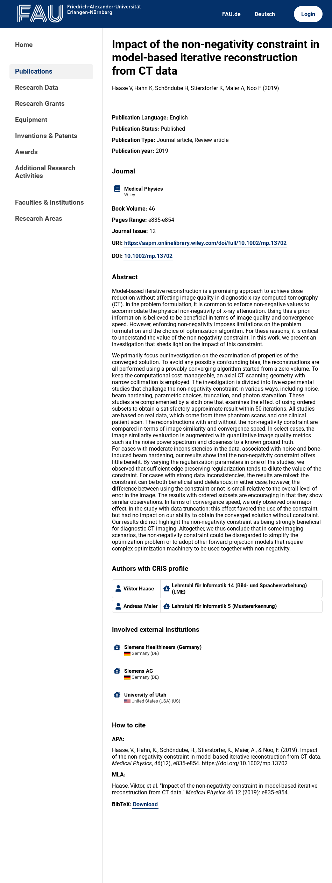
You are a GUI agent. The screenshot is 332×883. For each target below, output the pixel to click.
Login (308, 14)
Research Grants (40, 104)
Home (24, 45)
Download (145, 804)
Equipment (31, 120)
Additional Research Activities (45, 172)
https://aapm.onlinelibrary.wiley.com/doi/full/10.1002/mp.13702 (205, 243)
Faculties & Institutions (49, 202)
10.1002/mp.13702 (148, 256)
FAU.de (231, 14)
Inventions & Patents (46, 136)
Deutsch (265, 14)
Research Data (36, 87)
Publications (33, 71)
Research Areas (38, 219)
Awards (26, 152)
